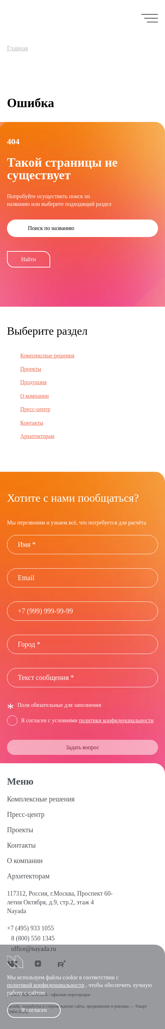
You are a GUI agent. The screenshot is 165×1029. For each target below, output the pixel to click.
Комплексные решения (47, 356)
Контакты (31, 423)
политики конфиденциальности (116, 720)
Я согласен (34, 1010)
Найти (28, 259)
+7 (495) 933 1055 (30, 928)
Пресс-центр (35, 409)
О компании (34, 396)
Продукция (33, 382)
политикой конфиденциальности (45, 985)
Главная (17, 48)
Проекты (30, 369)
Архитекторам (37, 436)
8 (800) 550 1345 (33, 938)
